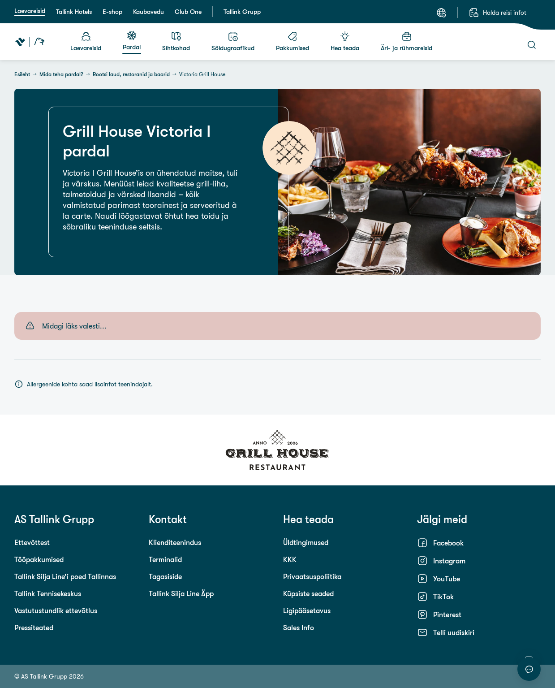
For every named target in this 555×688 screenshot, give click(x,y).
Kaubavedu (148, 12)
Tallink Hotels (74, 12)
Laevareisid (29, 11)
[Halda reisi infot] (497, 12)
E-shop (112, 12)
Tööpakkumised (39, 559)
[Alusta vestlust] (529, 669)
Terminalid (165, 559)
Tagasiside (165, 576)
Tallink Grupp (242, 12)
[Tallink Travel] (29, 41)
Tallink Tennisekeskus (47, 593)
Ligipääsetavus (307, 610)
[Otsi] (532, 45)
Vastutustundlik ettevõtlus (55, 610)
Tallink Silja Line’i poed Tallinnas (65, 576)
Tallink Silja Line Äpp (181, 593)
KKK (290, 559)
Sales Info (298, 627)
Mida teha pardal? (61, 74)
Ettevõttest (32, 542)
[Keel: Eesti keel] (441, 12)
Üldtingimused (305, 542)
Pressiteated (33, 627)
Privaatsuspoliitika (312, 576)
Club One (188, 12)
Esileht (22, 74)
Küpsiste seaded (308, 593)
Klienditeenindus (175, 542)
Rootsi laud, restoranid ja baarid (131, 74)
